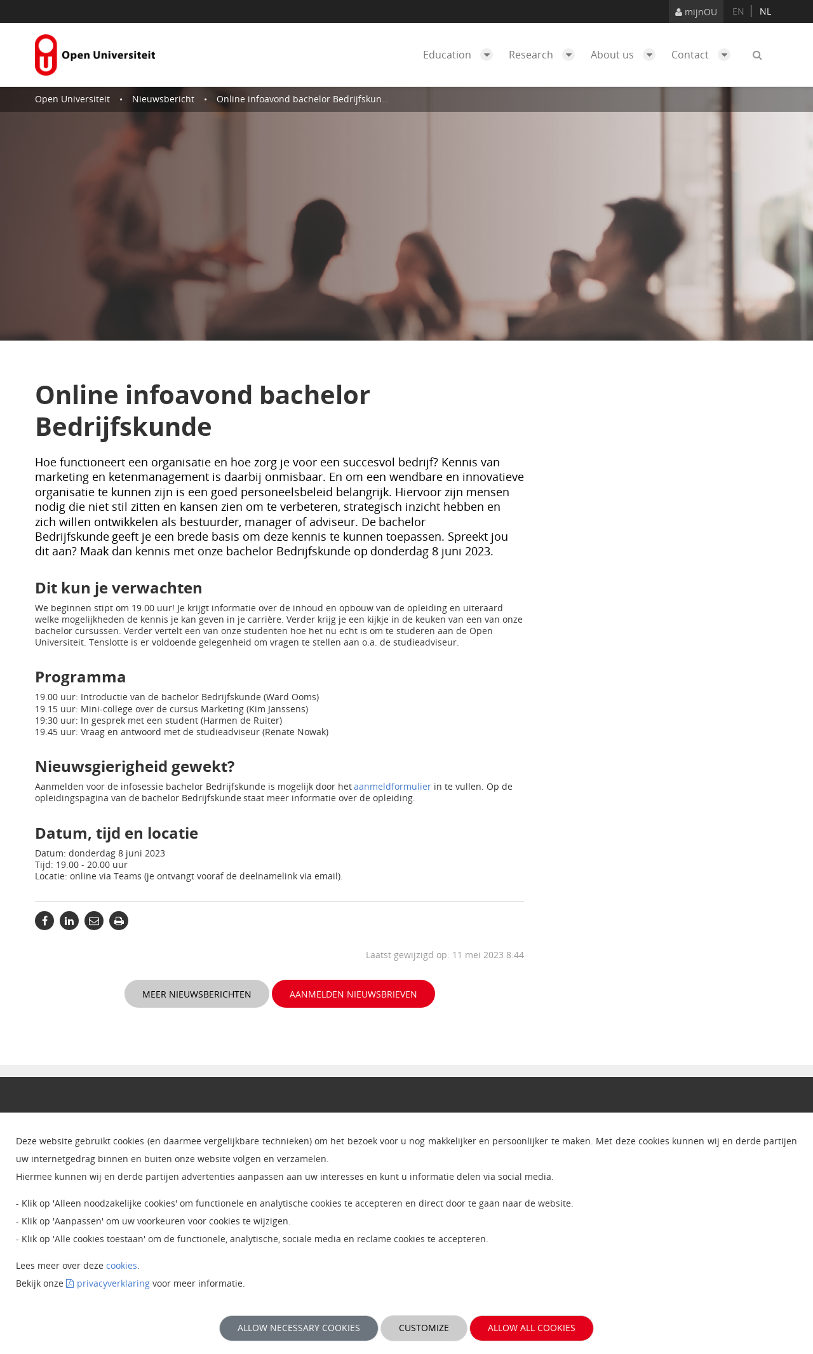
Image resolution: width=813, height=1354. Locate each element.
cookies (121, 1265)
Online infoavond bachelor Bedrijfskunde (305, 99)
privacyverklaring (113, 1283)
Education (461, 54)
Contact (704, 54)
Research (545, 54)
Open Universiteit (72, 99)
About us (626, 54)
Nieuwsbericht (163, 99)
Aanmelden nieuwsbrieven (353, 994)
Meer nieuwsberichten (197, 994)
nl (765, 11)
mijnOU (696, 12)
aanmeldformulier (392, 786)
